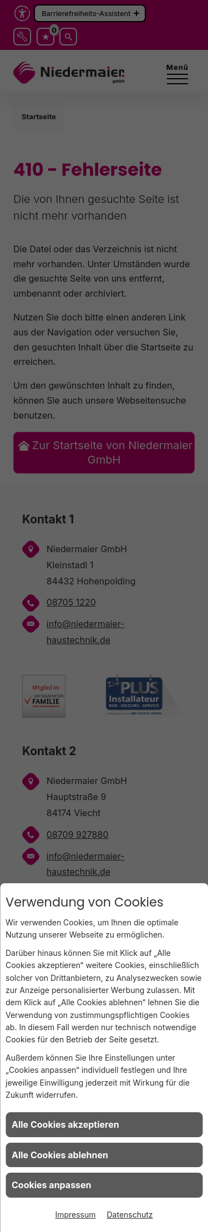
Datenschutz (130, 1214)
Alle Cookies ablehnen (60, 1154)
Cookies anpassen (52, 1184)
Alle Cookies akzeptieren (65, 1124)
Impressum (75, 1214)
